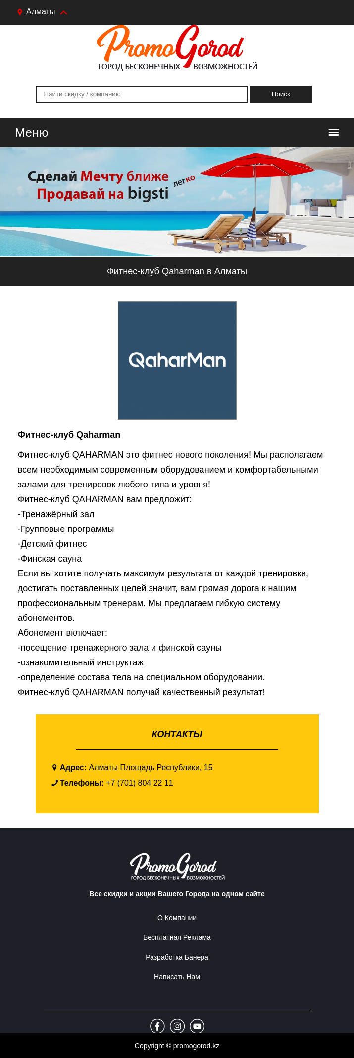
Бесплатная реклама (177, 937)
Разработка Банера (177, 957)
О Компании (177, 918)
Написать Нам (177, 977)
